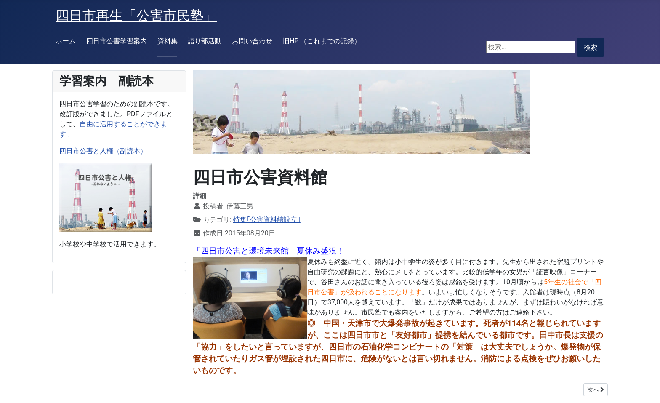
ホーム (66, 41)
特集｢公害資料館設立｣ (267, 220)
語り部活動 (204, 41)
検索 (590, 47)
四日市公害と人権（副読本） (103, 151)
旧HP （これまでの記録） (322, 41)
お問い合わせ (252, 41)
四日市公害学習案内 (116, 41)
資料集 (167, 41)
